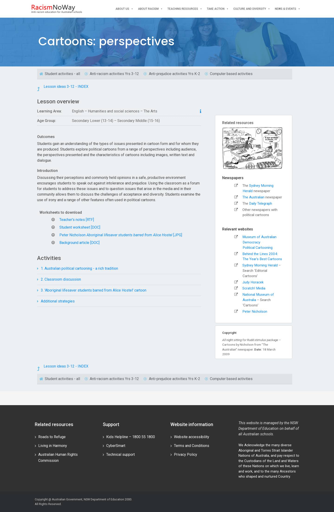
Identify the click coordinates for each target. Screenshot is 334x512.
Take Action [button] (218, 9)
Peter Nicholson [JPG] (120, 235)
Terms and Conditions (191, 445)
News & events (287, 9)
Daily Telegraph (260, 203)
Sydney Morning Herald (260, 265)
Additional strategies (58, 301)
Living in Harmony (52, 445)
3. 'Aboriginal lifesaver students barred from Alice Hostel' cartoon (93, 290)
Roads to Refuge (52, 437)
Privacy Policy (185, 454)
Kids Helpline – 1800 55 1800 (130, 437)
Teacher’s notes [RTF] (76, 219)
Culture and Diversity (251, 9)
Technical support (120, 454)
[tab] (119, 268)
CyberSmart (115, 445)
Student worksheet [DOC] (79, 227)
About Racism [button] (150, 9)
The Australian (253, 197)
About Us (124, 9)
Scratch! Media (253, 288)
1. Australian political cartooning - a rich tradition (79, 268)
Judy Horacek (252, 282)
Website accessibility (191, 437)
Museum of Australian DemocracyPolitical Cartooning (259, 242)
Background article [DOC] (79, 242)
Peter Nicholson (254, 311)
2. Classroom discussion (61, 279)
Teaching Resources (184, 9)
